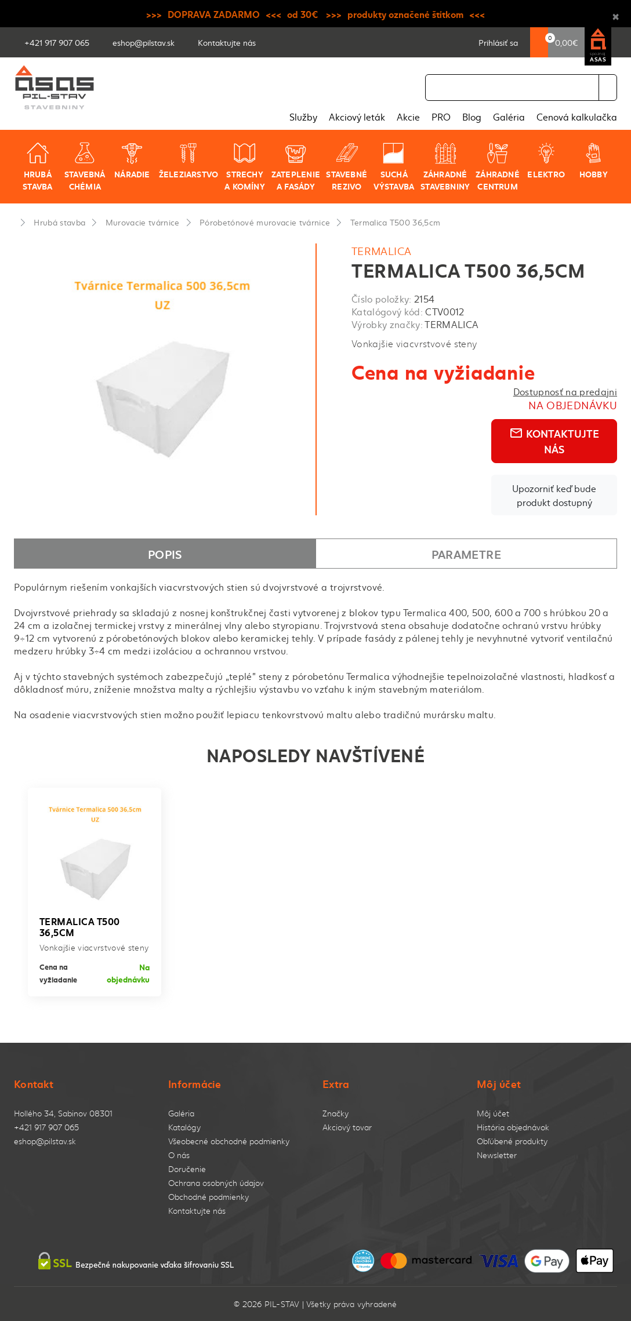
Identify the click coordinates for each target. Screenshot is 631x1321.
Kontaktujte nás (554, 440)
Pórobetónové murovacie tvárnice (265, 222)
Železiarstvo (189, 160)
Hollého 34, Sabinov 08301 (63, 1113)
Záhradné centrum (498, 166)
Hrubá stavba (37, 166)
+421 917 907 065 (46, 1127)
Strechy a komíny (244, 166)
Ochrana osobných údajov (216, 1182)
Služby (303, 116)
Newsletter (497, 1154)
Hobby (593, 160)
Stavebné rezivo (346, 166)
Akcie (408, 116)
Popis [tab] (165, 553)
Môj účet (493, 1113)
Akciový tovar (347, 1127)
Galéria (509, 116)
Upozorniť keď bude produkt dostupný (554, 495)
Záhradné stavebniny (445, 166)
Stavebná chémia (85, 166)
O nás (179, 1154)
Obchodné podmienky (208, 1196)
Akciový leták (357, 116)
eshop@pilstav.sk (45, 1141)
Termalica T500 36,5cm (395, 222)
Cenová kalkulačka (576, 116)
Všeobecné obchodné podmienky (228, 1141)
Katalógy (184, 1127)
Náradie (132, 160)
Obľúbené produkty (512, 1141)
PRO (441, 116)
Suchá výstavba (393, 166)
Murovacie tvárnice (143, 222)
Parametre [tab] (466, 553)
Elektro (545, 160)
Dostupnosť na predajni (565, 391)
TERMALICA (381, 250)
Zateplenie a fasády (295, 166)
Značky (335, 1113)
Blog (471, 116)
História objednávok (513, 1127)
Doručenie (187, 1168)
